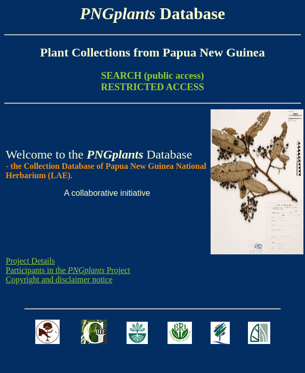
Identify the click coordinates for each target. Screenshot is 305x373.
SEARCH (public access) (152, 75)
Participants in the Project (68, 270)
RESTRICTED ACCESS (152, 86)
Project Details (30, 260)
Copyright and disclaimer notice (59, 279)
